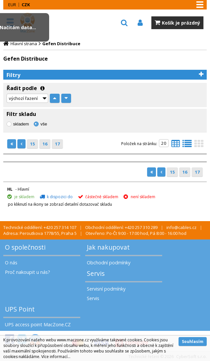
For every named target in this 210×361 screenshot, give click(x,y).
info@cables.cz (181, 227)
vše (43, 124)
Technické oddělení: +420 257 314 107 (39, 227)
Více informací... (55, 356)
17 (57, 144)
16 (45, 144)
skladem (21, 124)
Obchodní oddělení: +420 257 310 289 (121, 227)
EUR (12, 5)
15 (32, 144)
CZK (26, 5)
